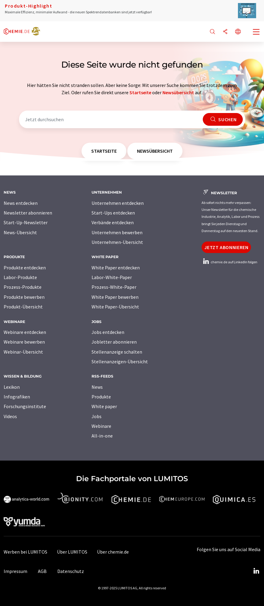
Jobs (97, 416)
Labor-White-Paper (112, 277)
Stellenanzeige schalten (117, 352)
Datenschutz (70, 571)
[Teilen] (225, 31)
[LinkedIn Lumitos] (256, 571)
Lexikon (12, 387)
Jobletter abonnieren (114, 342)
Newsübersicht (178, 92)
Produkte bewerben (24, 297)
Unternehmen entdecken (118, 203)
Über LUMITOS (72, 552)
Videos (10, 416)
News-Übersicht (20, 232)
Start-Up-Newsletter (26, 222)
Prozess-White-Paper (114, 287)
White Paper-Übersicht (115, 307)
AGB (42, 571)
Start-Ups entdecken (113, 213)
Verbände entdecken (113, 222)
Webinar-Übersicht (23, 352)
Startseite (140, 92)
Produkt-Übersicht (23, 307)
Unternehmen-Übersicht (117, 242)
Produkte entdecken (25, 268)
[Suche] (212, 31)
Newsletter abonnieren (28, 213)
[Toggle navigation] (256, 32)
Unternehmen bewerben (117, 232)
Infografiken (17, 397)
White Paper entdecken (116, 268)
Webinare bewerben (24, 342)
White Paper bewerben (115, 297)
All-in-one (102, 436)
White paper (104, 406)
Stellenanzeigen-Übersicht (120, 361)
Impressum (15, 571)
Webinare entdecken (25, 332)
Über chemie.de (113, 552)
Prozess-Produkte (23, 287)
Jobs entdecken (108, 332)
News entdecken (21, 203)
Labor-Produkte (20, 277)
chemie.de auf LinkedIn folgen (229, 262)
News (97, 387)
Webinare (101, 426)
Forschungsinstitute (25, 406)
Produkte (101, 397)
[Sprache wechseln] (238, 31)
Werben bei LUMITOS (25, 552)
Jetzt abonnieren (226, 247)
